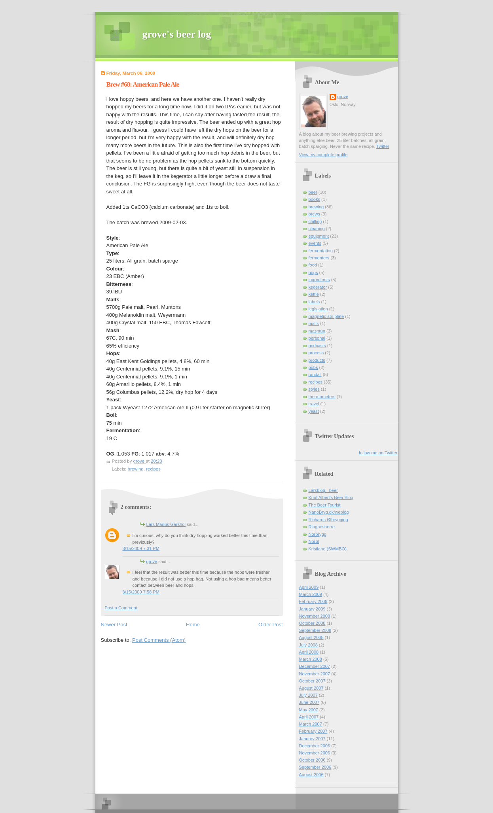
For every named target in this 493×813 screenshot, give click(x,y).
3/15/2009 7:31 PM (141, 548)
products (317, 360)
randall (315, 374)
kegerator (318, 287)
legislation (318, 308)
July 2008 (308, 645)
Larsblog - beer (323, 490)
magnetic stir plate (326, 316)
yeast (314, 411)
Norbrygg (317, 534)
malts (314, 323)
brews (314, 214)
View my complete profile (323, 154)
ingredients (319, 279)
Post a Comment (121, 607)
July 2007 (308, 695)
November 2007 (314, 673)
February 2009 (313, 601)
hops (313, 272)
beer (313, 192)
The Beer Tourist (325, 505)
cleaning (317, 228)
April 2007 (309, 717)
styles (314, 389)
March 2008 (310, 659)
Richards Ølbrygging (328, 519)
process (316, 352)
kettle (314, 294)
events (315, 243)
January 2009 (312, 609)
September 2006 (315, 767)
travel (314, 403)
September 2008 (315, 630)
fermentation (321, 250)
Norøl (314, 541)
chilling (315, 221)
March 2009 (310, 594)
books (314, 199)
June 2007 (309, 702)
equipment (319, 236)
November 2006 (314, 753)
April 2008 (309, 652)
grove (151, 561)
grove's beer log (176, 34)
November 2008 (314, 616)
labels (314, 301)
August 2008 (311, 637)
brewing (136, 469)
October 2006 (312, 760)
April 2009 (309, 587)
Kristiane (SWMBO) (328, 548)
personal (317, 338)
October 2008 (312, 623)
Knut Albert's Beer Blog (331, 497)
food (313, 265)
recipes (153, 469)
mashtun (317, 331)
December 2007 (314, 666)
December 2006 (314, 745)
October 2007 (312, 681)
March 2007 (310, 724)
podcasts (317, 345)
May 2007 (309, 709)
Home (193, 625)
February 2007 (313, 731)
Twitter (382, 146)
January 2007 (312, 738)
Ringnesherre (322, 526)
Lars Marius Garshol (166, 524)
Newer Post (114, 625)
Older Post (270, 625)
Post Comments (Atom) (159, 640)
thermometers (322, 396)
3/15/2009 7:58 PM (141, 592)
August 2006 (311, 774)
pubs (313, 367)
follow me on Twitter (378, 452)
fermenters (319, 257)
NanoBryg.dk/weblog (329, 512)
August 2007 (311, 688)
